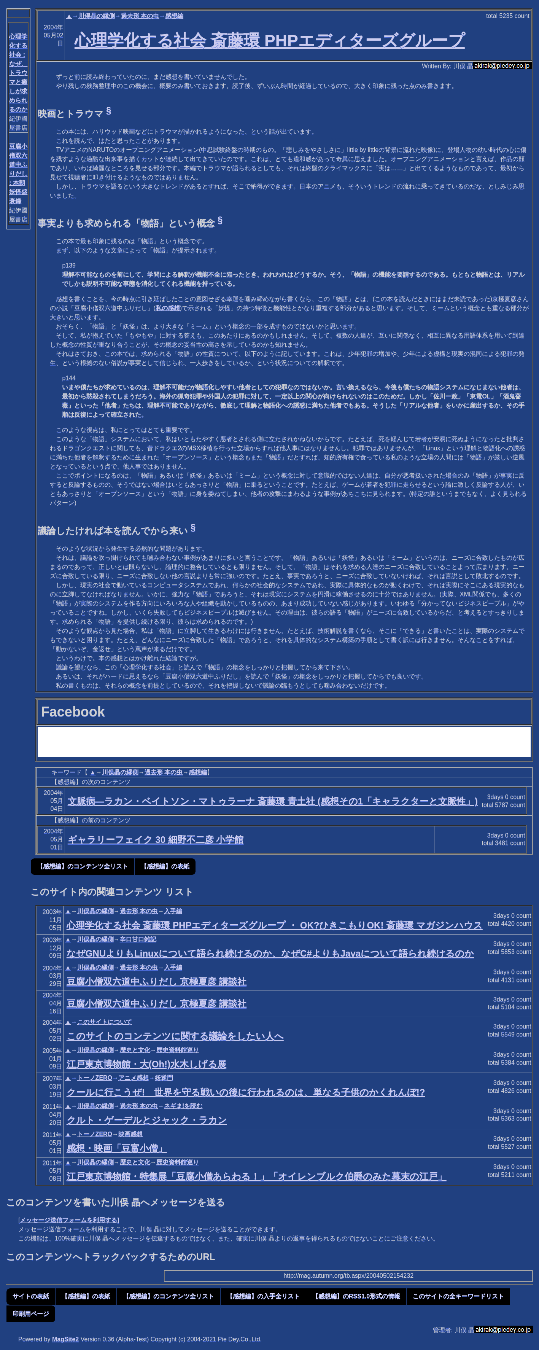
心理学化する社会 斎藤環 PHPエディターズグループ (270, 40)
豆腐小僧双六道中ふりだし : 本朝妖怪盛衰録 (18, 173)
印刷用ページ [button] (31, 1313)
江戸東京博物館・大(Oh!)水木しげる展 (146, 1064)
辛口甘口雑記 (138, 939)
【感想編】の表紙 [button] (165, 866)
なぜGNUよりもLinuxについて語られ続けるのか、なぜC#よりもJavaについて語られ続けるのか (270, 953)
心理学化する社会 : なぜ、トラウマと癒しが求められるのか (18, 73)
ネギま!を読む (183, 1106)
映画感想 (130, 1134)
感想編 (174, 16)
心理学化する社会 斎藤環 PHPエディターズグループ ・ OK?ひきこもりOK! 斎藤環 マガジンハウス (275, 925)
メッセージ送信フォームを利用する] (69, 1220)
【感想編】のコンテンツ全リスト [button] (82, 866)
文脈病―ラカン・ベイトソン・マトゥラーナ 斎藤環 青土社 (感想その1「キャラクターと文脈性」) (273, 801)
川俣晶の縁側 (96, 16)
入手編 (173, 911)
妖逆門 (164, 1078)
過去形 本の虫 (140, 16)
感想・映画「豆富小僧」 (117, 1148)
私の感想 (168, 308)
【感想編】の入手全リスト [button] (263, 1296)
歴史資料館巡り (177, 1050)
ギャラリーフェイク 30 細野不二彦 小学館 (156, 839)
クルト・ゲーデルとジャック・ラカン (147, 1120)
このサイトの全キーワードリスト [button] (458, 1296)
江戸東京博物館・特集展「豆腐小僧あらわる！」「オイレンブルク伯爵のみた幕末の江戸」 (257, 1176)
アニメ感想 (133, 1078)
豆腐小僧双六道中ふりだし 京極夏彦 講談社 (156, 981)
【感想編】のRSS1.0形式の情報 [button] (356, 1296)
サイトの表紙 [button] (31, 1296)
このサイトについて (104, 1022)
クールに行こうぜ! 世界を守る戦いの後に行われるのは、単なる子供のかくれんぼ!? (246, 1092)
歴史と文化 (135, 1050)
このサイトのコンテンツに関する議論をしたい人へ (175, 1036)
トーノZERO (94, 1078)
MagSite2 (65, 1339)
